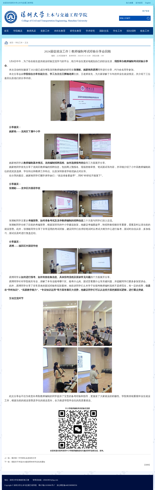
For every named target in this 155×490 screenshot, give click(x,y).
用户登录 (145, 11)
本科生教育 (59, 31)
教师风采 (31, 31)
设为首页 (139, 3)
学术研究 (90, 31)
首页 (6, 31)
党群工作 (45, 31)
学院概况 (17, 31)
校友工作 (144, 31)
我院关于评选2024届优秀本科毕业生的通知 (28, 462)
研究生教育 (75, 31)
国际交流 (103, 31)
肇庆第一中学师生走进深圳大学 (23, 458)
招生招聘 (131, 31)
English (148, 3)
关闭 (147, 465)
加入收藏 (129, 3)
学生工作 (117, 31)
